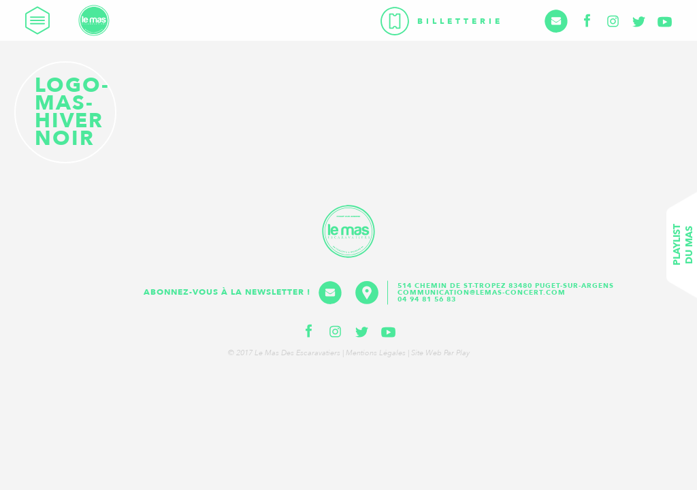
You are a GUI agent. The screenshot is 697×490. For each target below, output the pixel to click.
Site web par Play (440, 353)
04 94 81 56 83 (427, 299)
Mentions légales (376, 353)
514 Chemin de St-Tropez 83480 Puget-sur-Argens (507, 286)
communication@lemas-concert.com (482, 292)
